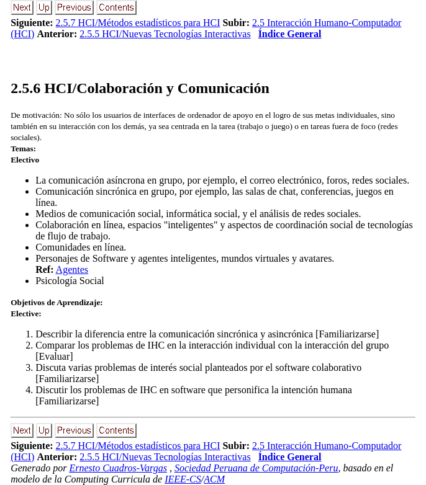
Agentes (72, 269)
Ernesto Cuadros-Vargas (118, 468)
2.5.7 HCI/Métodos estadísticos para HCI (138, 22)
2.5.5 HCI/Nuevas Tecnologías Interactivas (164, 34)
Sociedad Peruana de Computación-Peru (256, 468)
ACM (214, 479)
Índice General (290, 34)
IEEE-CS (183, 479)
